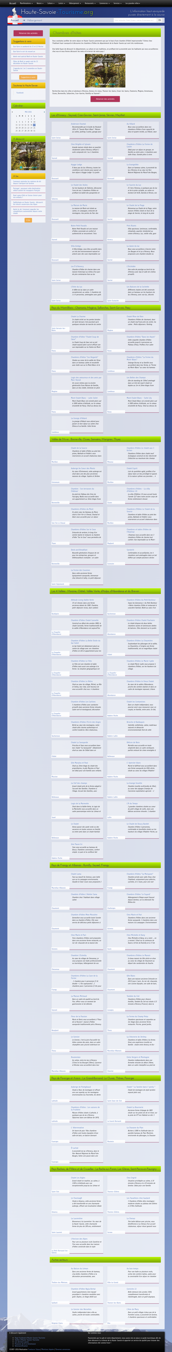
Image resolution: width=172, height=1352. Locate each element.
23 (31, 128)
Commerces (105, 3)
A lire (28, 220)
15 (28, 125)
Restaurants (90, 3)
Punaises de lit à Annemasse (25, 1344)
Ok (159, 20)
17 (34, 125)
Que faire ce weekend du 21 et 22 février (28, 47)
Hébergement (75, 3)
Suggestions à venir (28, 77)
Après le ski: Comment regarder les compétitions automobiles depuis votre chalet (27, 211)
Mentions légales (48, 1349)
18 (16, 128)
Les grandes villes (133, 3)
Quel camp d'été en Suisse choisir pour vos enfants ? (27, 196)
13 (22, 125)
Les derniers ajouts (22, 1342)
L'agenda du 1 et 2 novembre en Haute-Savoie (28, 69)
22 (28, 128)
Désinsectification (21, 1346)
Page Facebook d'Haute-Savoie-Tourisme (30, 1338)
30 (31, 131)
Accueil (12, 3)
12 (19, 125)
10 (34, 122)
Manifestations (26, 3)
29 (28, 131)
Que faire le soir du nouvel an (24, 51)
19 (19, 128)
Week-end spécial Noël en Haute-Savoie (28, 56)
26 (19, 131)
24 (34, 128)
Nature (40, 3)
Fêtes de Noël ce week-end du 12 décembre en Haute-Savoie (25, 62)
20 (22, 128)
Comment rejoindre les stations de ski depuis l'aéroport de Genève (27, 182)
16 (31, 125)
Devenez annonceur (63, 1349)
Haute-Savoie (57, 12)
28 (25, 131)
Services (117, 3)
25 (16, 131)
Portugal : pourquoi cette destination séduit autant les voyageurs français (26, 189)
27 (22, 131)
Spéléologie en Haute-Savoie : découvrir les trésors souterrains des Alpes (28, 203)
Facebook (20, 93)
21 (25, 128)
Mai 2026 (28, 112)
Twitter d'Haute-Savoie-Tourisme (27, 1340)
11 (16, 125)
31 (34, 131)
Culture (50, 3)
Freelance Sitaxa (34, 1349)
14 (25, 125)
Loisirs (61, 3)
